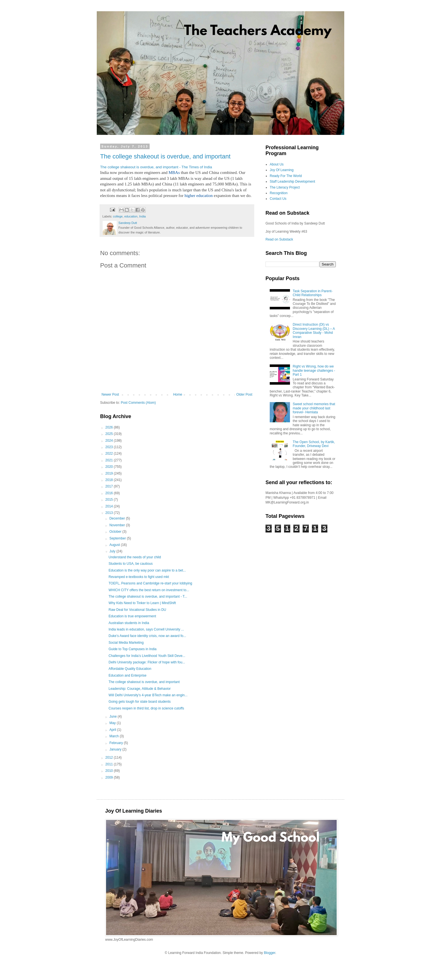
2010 (109, 771)
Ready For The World (286, 176)
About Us (277, 164)
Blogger (269, 953)
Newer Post (110, 394)
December (117, 518)
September (118, 538)
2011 (109, 764)
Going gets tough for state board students (140, 702)
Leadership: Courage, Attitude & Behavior (140, 689)
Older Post (244, 394)
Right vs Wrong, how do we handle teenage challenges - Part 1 (314, 370)
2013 (109, 513)
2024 (109, 441)
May (113, 723)
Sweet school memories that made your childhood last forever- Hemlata (314, 408)
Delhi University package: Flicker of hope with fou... (147, 662)
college (118, 216)
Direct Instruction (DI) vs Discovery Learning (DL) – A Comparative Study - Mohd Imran (314, 331)
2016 (109, 493)
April (113, 730)
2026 (109, 427)
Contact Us (278, 199)
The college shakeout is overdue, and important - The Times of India (156, 167)
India (142, 216)
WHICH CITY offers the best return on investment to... (149, 590)
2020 (109, 467)
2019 (109, 473)
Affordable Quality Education (130, 669)
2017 (109, 486)
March (114, 736)
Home (177, 394)
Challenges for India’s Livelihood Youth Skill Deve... (147, 656)
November (117, 525)
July (112, 551)
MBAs (174, 172)
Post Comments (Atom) (138, 403)
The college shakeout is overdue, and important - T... (148, 596)
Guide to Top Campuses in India (133, 649)
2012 (109, 757)
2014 (109, 506)
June (113, 716)
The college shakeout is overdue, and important (165, 156)
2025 (109, 434)
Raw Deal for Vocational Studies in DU (137, 610)
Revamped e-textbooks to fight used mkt (139, 577)
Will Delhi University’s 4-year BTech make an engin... (148, 695)
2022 (109, 453)
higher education (198, 195)
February (116, 743)
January (115, 749)
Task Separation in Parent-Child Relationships (312, 293)
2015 (109, 500)
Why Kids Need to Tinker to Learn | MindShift (142, 603)
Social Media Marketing (126, 643)
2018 (109, 480)
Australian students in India (129, 623)
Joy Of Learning (282, 170)
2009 (109, 777)
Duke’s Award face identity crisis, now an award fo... (147, 636)
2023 (109, 447)
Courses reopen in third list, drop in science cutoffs (146, 708)
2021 (109, 460)
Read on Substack (279, 239)
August (115, 545)
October (115, 532)
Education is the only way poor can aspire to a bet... (147, 570)
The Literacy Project (285, 187)
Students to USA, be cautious (131, 564)
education (131, 216)
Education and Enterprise (128, 675)
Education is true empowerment (132, 616)
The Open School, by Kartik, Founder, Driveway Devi (314, 444)
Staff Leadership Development (292, 181)
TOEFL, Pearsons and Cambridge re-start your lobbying (150, 583)
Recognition (278, 193)
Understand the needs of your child (135, 557)
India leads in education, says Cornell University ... (146, 629)
